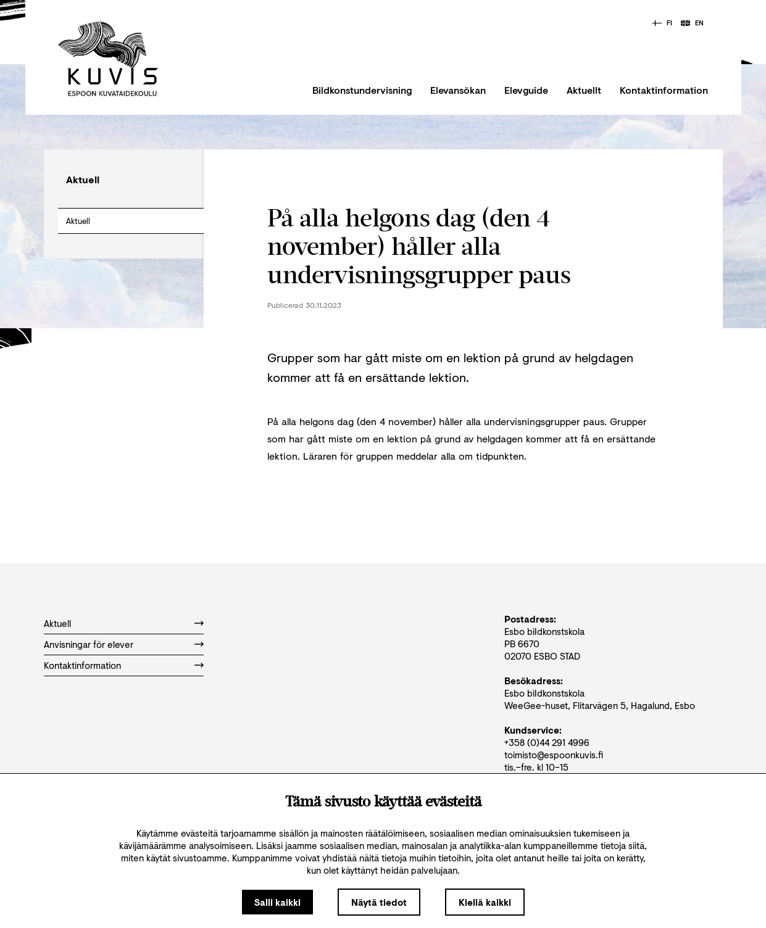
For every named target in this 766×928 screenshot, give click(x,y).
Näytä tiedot (379, 902)
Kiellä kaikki (485, 902)
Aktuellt (584, 89)
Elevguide (526, 89)
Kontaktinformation (664, 89)
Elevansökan (458, 89)
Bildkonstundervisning (362, 89)
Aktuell (78, 220)
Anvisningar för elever (88, 644)
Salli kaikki (277, 902)
